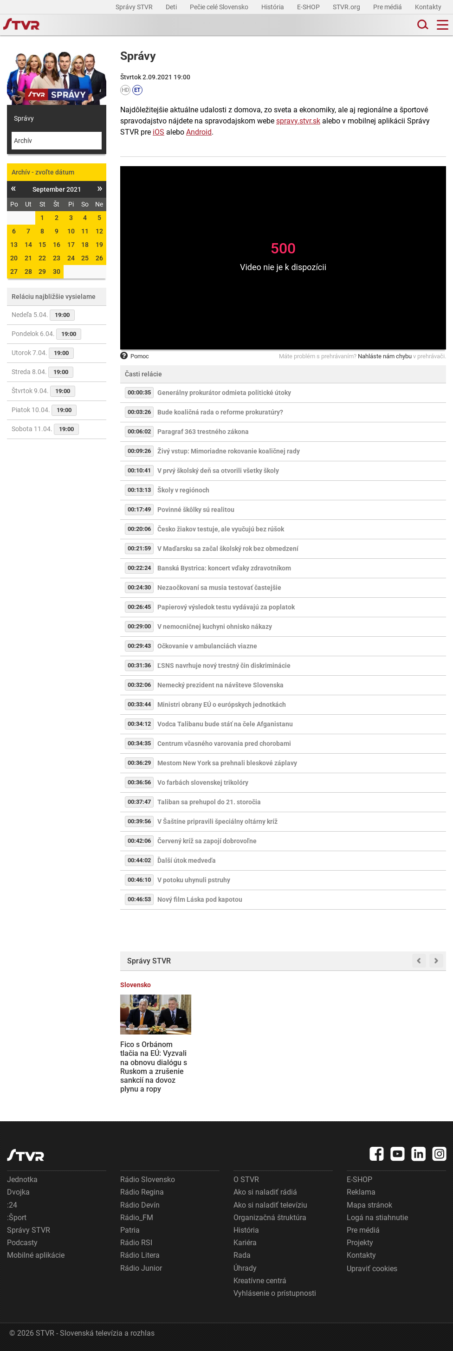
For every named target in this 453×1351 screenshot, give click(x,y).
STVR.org (347, 7)
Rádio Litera (140, 1255)
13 (14, 244)
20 (14, 258)
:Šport (16, 1217)
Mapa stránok (369, 1205)
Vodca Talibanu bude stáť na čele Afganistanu (225, 724)
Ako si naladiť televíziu (270, 1205)
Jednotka (22, 1179)
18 (85, 244)
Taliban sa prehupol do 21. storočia (209, 802)
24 (71, 258)
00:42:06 (139, 840)
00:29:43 (139, 645)
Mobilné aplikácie (36, 1255)
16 (56, 244)
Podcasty (22, 1242)
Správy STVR (135, 7)
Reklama (361, 1192)
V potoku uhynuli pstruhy (193, 880)
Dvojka (18, 1192)
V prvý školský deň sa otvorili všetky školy (218, 470)
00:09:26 (139, 450)
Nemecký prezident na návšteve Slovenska (220, 685)
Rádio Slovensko (147, 1179)
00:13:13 (139, 489)
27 (14, 271)
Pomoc (134, 356)
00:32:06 (139, 684)
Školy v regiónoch (183, 490)
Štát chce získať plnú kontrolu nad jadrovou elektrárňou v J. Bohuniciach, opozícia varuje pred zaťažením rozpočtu (410, 1066)
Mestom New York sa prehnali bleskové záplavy (227, 763)
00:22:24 (139, 567)
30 (56, 271)
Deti (172, 7)
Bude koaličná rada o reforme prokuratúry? (220, 412)
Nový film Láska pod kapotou (199, 899)
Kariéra (245, 1242)
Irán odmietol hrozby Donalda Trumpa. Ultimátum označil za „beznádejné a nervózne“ (240, 1062)
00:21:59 (139, 548)
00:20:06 (139, 528)
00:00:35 (139, 392)
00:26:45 (139, 606)
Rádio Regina (142, 1192)
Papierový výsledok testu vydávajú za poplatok (226, 607)
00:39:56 (139, 821)
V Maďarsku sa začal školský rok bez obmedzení (227, 548)
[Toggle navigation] (442, 24)
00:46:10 (139, 879)
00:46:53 (139, 899)
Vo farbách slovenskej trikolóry (202, 782)
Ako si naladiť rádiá (265, 1192)
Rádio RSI (136, 1242)
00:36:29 (139, 762)
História (273, 7)
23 (56, 258)
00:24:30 (139, 587)
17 (71, 244)
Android (199, 132)
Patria (130, 1230)
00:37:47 (139, 801)
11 (85, 231)
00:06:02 (139, 431)
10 (71, 231)
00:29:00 (139, 626)
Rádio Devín (140, 1205)
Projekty (360, 1242)
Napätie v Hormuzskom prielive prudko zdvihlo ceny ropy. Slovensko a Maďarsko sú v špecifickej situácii (325, 1066)
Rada (242, 1255)
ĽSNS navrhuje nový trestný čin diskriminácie (224, 665)
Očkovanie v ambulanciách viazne (207, 646)
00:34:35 (139, 743)
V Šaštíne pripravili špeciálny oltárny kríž (217, 821)
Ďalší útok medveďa (186, 860)
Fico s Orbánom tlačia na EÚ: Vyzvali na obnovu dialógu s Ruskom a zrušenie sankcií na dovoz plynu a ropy (153, 1066)
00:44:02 (139, 860)
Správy (24, 118)
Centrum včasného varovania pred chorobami (224, 743)
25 (85, 258)
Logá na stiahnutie (377, 1217)
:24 (12, 1205)
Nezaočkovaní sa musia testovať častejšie (219, 587)
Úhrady (245, 1268)
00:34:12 (139, 723)
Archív (23, 140)
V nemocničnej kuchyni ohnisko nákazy (214, 626)
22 (42, 258)
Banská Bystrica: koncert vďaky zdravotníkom (224, 568)
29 (42, 271)
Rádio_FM (136, 1217)
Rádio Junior (141, 1268)
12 (99, 231)
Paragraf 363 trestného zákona (203, 431)
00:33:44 (139, 704)
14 (28, 244)
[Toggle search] (422, 24)
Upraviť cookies (372, 1268)
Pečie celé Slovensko (220, 7)
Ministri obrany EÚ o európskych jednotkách (221, 704)
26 (99, 258)
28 (28, 271)
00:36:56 (139, 782)
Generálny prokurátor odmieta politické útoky (224, 392)
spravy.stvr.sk (298, 120)
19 (99, 244)
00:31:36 (139, 665)
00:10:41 (139, 470)
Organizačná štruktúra (269, 1217)
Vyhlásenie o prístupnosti (274, 1293)
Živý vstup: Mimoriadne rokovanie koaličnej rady (228, 451)
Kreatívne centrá (259, 1280)
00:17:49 (139, 509)
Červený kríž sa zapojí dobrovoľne (207, 841)
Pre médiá (388, 7)
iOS (158, 132)
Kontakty (428, 7)
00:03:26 (139, 411)
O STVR (246, 1179)
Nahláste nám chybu (385, 356)
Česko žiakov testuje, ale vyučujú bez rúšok (220, 529)
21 (28, 258)
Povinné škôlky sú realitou (195, 509)
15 (42, 244)
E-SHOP (309, 7)
